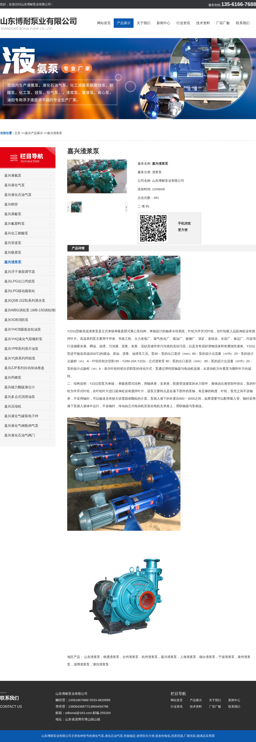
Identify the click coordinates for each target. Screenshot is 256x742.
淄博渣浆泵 (82, 664)
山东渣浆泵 (92, 657)
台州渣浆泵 (130, 657)
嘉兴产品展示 (34, 133)
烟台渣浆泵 (207, 657)
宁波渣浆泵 (226, 657)
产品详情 (78, 248)
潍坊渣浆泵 (101, 664)
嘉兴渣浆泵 (54, 133)
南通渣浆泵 (111, 657)
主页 (17, 133)
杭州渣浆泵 (150, 657)
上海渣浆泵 (188, 657)
